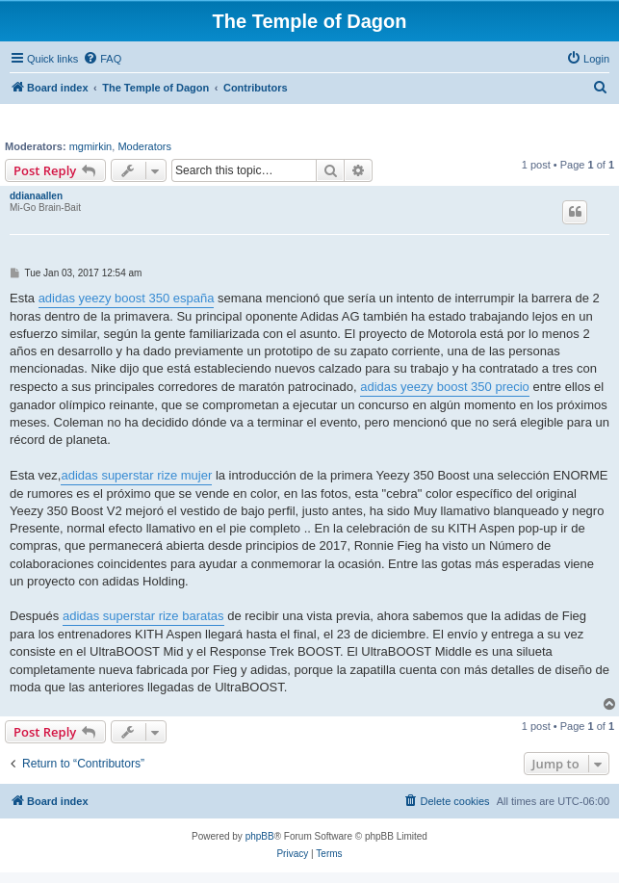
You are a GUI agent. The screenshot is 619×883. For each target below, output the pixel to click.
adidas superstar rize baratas (143, 616)
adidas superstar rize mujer (136, 475)
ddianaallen (36, 196)
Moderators (144, 146)
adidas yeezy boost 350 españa (127, 298)
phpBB (259, 836)
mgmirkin (91, 146)
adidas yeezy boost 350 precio (444, 386)
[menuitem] (102, 58)
